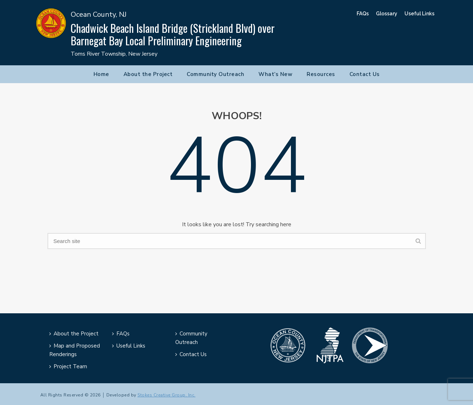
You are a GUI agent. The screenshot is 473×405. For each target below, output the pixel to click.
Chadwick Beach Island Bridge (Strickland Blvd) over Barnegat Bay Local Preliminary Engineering (173, 34)
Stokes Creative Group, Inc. (166, 395)
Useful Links (419, 13)
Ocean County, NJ (98, 14)
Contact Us (364, 74)
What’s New (275, 74)
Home (101, 74)
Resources (321, 74)
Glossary (386, 13)
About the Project (148, 74)
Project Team (68, 366)
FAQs (363, 13)
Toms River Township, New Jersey (114, 54)
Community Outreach (215, 74)
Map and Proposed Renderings (74, 350)
